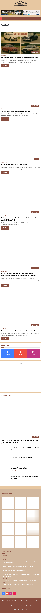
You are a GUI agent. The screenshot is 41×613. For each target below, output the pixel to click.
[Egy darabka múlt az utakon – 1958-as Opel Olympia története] (33, 516)
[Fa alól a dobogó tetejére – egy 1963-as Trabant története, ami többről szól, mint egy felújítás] (5, 470)
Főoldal (11, 605)
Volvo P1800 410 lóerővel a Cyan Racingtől (15, 111)
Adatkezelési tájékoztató (25, 605)
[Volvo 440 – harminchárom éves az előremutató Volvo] (20, 307)
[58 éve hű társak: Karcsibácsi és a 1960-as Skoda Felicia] (8, 542)
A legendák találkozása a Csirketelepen (14, 164)
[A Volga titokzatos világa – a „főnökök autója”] (21, 542)
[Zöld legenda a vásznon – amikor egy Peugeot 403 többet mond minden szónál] (8, 529)
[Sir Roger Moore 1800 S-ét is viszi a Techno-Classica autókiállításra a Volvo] (20, 194)
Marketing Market (35, 600)
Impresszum (16, 605)
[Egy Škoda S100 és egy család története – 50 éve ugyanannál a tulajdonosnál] (21, 529)
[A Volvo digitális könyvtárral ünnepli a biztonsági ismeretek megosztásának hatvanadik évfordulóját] (20, 250)
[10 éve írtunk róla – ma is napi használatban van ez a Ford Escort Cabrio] (5, 480)
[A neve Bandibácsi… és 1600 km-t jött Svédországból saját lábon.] (5, 451)
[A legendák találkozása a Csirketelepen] (20, 141)
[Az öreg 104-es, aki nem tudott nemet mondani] (5, 461)
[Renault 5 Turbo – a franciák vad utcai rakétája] (33, 542)
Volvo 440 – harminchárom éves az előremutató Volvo (19, 331)
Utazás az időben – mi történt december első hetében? (19, 58)
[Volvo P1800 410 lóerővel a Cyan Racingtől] (20, 87)
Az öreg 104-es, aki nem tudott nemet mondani (22, 457)
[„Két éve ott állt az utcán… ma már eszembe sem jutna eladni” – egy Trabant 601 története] (20, 418)
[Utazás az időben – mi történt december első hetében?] (20, 43)
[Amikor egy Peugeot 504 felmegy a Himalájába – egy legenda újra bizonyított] (33, 529)
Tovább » (5, 65)
